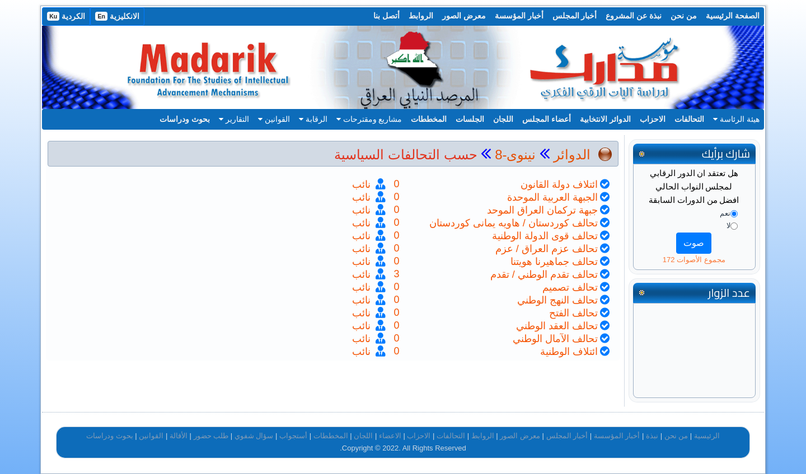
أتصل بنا (386, 15)
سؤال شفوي (254, 436)
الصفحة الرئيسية (733, 15)
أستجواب (293, 436)
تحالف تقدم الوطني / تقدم (544, 274)
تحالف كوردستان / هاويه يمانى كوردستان (513, 223)
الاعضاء (390, 436)
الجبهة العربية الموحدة (552, 197)
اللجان (503, 119)
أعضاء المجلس (546, 119)
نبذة (652, 436)
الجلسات (470, 119)
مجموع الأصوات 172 (694, 259)
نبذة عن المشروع (634, 15)
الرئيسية (707, 436)
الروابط (421, 15)
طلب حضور (211, 436)
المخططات (429, 119)
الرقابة (313, 119)
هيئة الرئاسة (736, 119)
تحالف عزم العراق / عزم (546, 248)
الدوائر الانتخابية (605, 119)
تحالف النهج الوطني (557, 300)
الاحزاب (653, 119)
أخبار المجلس (574, 15)
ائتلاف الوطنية (569, 351)
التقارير (234, 119)
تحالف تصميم (570, 287)
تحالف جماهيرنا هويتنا (554, 261)
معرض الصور (464, 15)
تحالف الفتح (573, 313)
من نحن (684, 15)
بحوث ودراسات (185, 119)
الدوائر (572, 154)
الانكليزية (117, 16)
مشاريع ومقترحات (369, 119)
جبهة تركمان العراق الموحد (542, 210)
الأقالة (179, 436)
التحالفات (689, 119)
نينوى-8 (513, 154)
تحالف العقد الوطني (557, 325)
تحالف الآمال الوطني (555, 338)
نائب (362, 184)
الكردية (66, 16)
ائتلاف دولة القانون (559, 184)
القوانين (274, 119)
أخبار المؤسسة (519, 15)
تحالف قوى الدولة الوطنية (545, 235)
